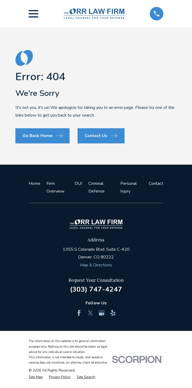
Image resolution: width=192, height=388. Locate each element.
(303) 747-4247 (96, 289)
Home (34, 183)
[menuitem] (36, 377)
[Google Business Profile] (102, 313)
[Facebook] (79, 313)
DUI (78, 183)
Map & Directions (96, 265)
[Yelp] (113, 313)
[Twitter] (90, 313)
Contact (156, 183)
